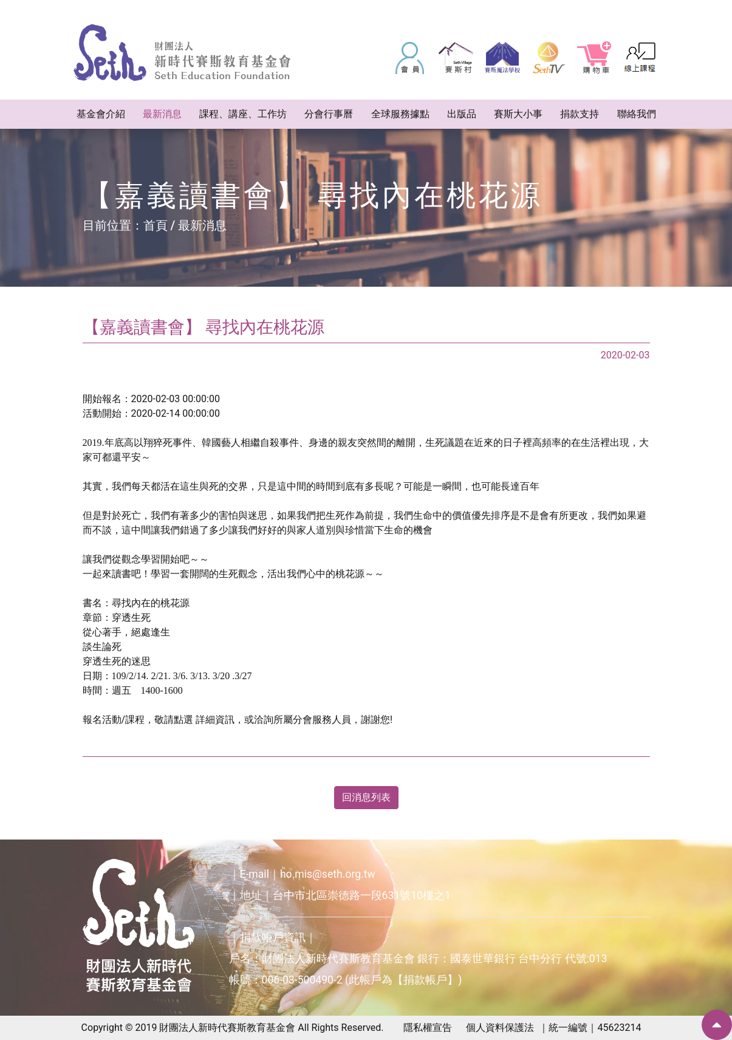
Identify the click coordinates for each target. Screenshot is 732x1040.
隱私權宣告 (427, 1027)
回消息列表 (366, 797)
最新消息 (202, 225)
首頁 (155, 225)
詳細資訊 (215, 719)
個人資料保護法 (500, 1027)
